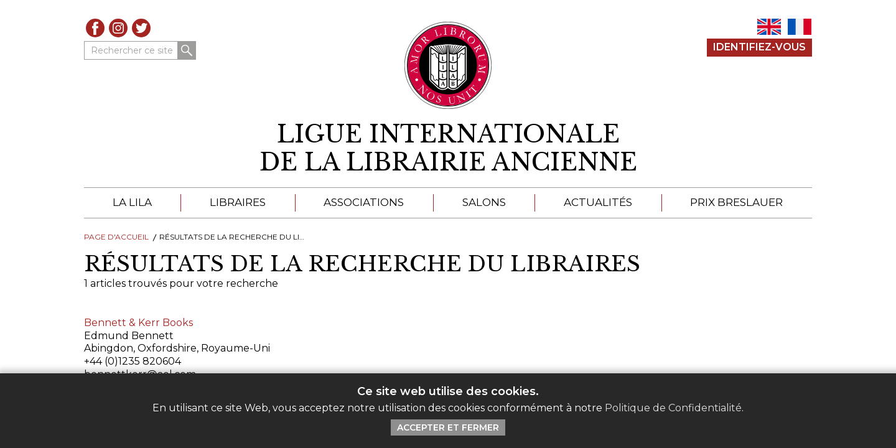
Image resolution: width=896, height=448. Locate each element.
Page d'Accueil (116, 236)
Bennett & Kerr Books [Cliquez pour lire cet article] (138, 323)
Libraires (238, 202)
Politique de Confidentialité (673, 408)
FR (799, 27)
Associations (364, 202)
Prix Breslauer (736, 202)
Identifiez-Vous (759, 47)
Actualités (598, 202)
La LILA (132, 202)
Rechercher (186, 50)
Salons (484, 202)
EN (769, 27)
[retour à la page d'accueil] (448, 148)
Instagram (118, 28)
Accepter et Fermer (448, 427)
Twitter (141, 28)
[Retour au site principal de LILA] (448, 65)
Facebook (95, 28)
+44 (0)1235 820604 (132, 361)
